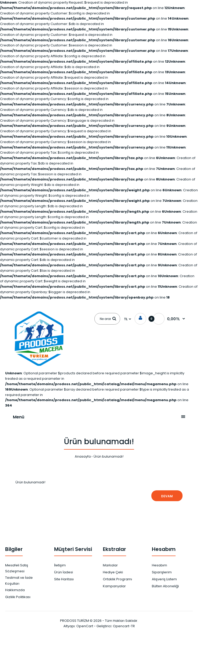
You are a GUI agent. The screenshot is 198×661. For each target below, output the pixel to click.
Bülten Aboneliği (165, 586)
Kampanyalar (114, 586)
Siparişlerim (162, 572)
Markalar (110, 565)
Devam (167, 496)
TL (126, 319)
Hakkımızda (15, 590)
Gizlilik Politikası (17, 596)
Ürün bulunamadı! (108, 456)
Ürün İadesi (63, 572)
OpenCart (84, 626)
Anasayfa (83, 456)
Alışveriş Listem (164, 579)
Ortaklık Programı (117, 579)
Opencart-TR (124, 626)
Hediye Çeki (113, 572)
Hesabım (159, 565)
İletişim (60, 565)
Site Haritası (64, 579)
